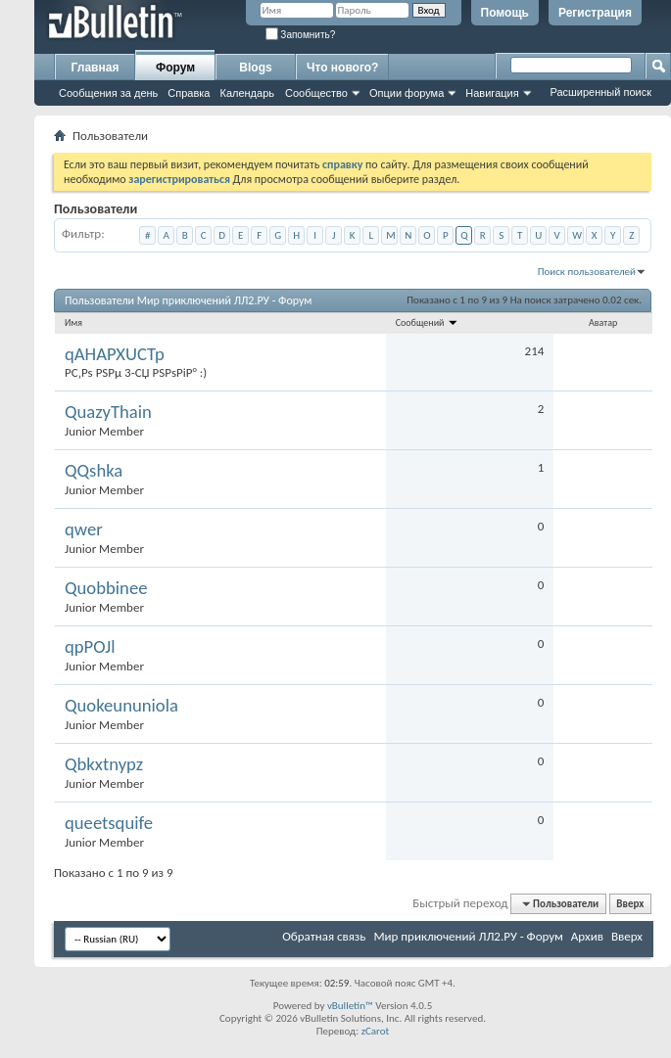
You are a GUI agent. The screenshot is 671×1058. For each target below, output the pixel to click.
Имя (73, 322)
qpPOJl (90, 647)
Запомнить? (300, 34)
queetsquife (109, 823)
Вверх (630, 903)
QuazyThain (108, 412)
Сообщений (427, 322)
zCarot (375, 1031)
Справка (189, 93)
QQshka (93, 471)
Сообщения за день (108, 93)
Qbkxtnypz (104, 764)
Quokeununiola (121, 705)
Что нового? (342, 67)
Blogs (255, 67)
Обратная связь (323, 936)
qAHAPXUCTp (115, 354)
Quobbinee (106, 588)
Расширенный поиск (600, 92)
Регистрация (595, 13)
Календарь (246, 93)
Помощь (505, 13)
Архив (587, 936)
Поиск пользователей (587, 271)
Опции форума (406, 93)
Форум (175, 67)
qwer (84, 529)
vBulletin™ (350, 1005)
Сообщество (316, 93)
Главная (96, 67)
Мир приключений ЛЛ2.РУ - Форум (467, 936)
